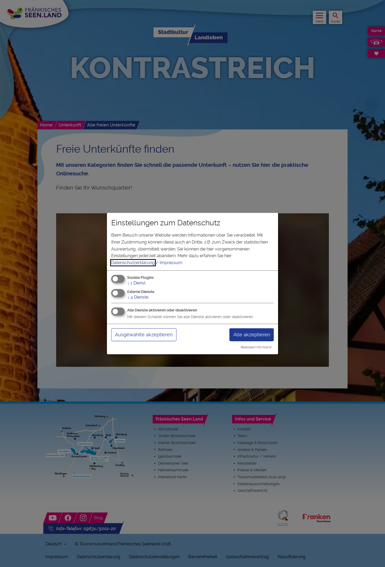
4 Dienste (137, 297)
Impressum (171, 262)
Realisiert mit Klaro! (256, 347)
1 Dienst (136, 283)
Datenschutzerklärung (133, 262)
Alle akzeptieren (251, 334)
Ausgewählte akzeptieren (143, 334)
